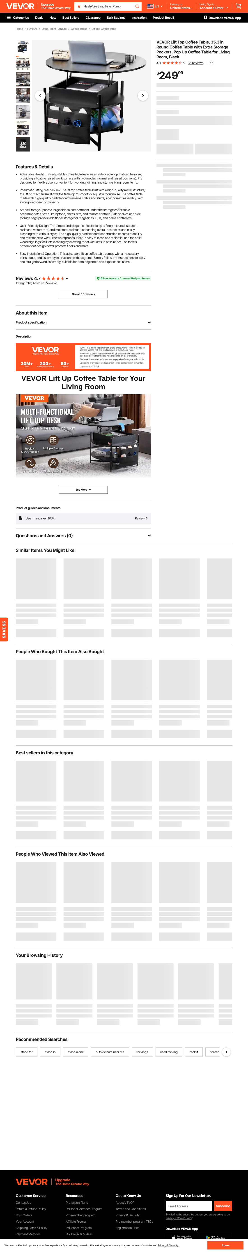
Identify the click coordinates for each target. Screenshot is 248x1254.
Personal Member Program (84, 1209)
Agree (226, 1245)
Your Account (25, 1221)
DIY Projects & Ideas (79, 1234)
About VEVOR (125, 1202)
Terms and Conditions (131, 1209)
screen (214, 1052)
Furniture (32, 28)
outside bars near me (110, 1052)
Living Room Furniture (54, 28)
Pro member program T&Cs (134, 1221)
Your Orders (24, 1215)
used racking (169, 1052)
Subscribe (223, 1206)
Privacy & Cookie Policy (179, 1218)
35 (46, 283)
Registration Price (127, 1228)
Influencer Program (79, 1228)
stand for (27, 1052)
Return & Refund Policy (31, 1209)
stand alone (76, 1052)
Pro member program (80, 1215)
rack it (194, 1052)
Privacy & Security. (168, 1245)
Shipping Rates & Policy (31, 1228)
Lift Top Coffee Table (104, 28)
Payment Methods (28, 1234)
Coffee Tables (79, 28)
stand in (50, 1052)
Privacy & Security (128, 1215)
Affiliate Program (77, 1221)
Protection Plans (77, 1202)
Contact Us (23, 1202)
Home (19, 28)
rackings (142, 1052)
